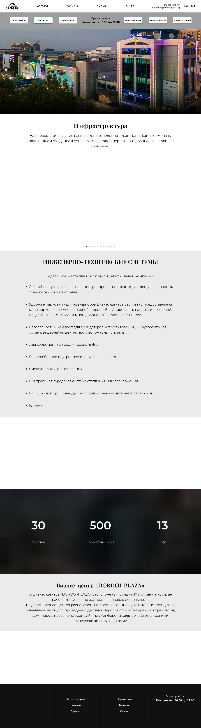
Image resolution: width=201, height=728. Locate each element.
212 (178, 5)
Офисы (72, 6)
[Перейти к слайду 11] (114, 246)
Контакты (75, 705)
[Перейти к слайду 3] (92, 246)
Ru (193, 6)
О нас (130, 6)
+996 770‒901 (169, 5)
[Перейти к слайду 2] (89, 246)
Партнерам (124, 699)
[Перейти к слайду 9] (109, 246)
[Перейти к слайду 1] (86, 246)
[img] (170, 709)
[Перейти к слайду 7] (103, 246)
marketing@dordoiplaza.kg (166, 7)
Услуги (42, 6)
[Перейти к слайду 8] (106, 246)
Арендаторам (76, 699)
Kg (186, 6)
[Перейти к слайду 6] (100, 246)
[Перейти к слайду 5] (97, 246)
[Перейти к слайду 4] (95, 246)
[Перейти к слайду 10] (111, 246)
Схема (102, 6)
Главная (124, 705)
